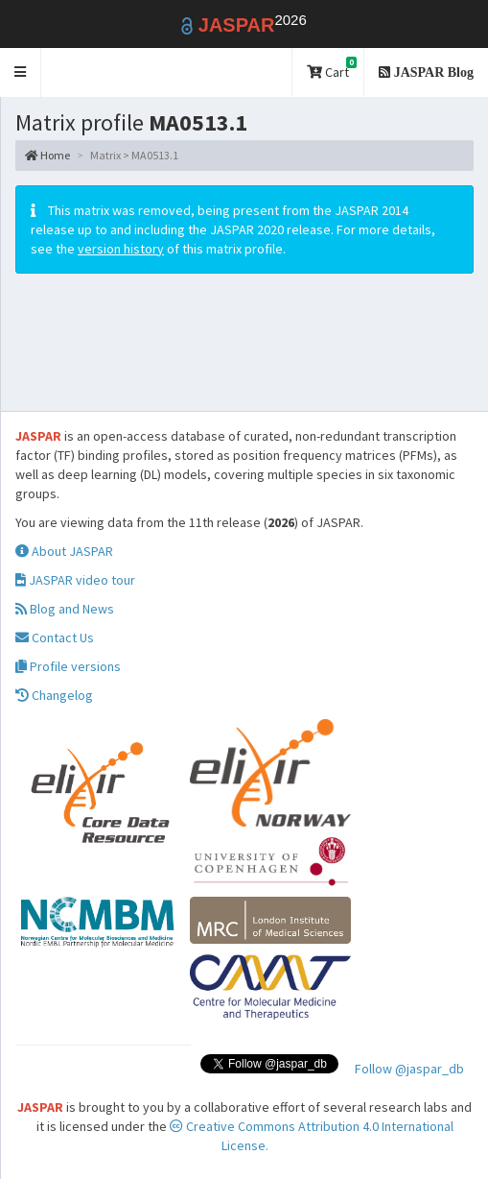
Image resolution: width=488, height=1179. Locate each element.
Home (47, 155)
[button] (20, 72)
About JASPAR (64, 551)
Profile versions (68, 666)
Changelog (54, 695)
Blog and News (64, 608)
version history (121, 248)
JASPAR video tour (75, 580)
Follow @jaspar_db (409, 1068)
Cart (332, 69)
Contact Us (54, 637)
